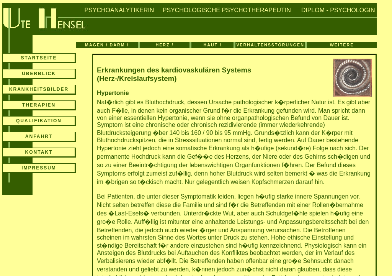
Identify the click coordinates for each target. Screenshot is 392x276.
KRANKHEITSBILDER (39, 89)
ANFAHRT (38, 136)
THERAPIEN (39, 105)
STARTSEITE (39, 58)
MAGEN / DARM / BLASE (107, 45)
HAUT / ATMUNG (212, 45)
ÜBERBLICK (39, 73)
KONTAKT (39, 152)
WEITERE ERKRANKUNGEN (342, 45)
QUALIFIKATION (39, 120)
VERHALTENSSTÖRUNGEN (270, 45)
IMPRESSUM (38, 168)
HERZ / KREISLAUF (164, 45)
